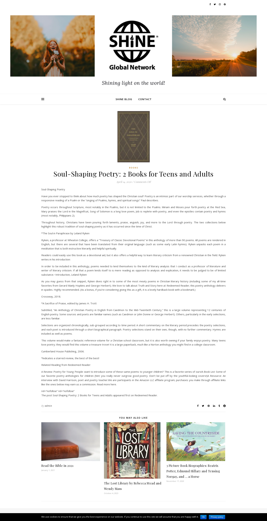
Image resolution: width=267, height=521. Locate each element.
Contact (145, 99)
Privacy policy (217, 517)
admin (48, 405)
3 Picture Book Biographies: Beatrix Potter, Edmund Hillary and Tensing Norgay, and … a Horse (193, 471)
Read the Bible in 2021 (57, 466)
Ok (203, 517)
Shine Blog (124, 99)
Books (133, 167)
